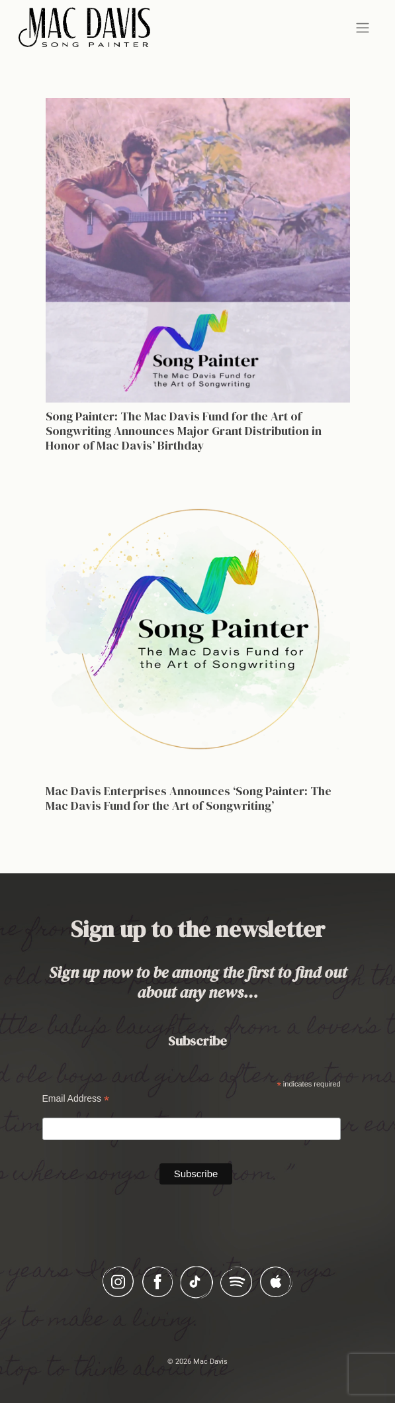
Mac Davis (210, 1361)
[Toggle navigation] (362, 28)
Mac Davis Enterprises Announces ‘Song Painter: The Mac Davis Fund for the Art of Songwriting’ (188, 798)
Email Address (76, 1098)
